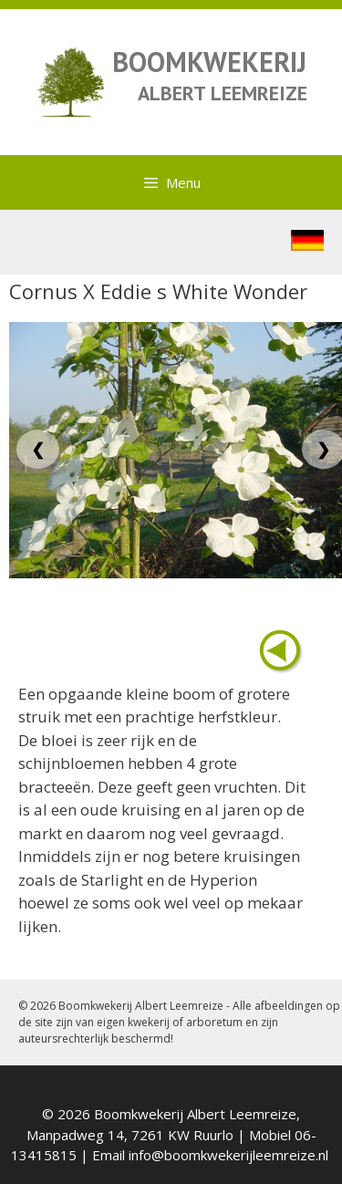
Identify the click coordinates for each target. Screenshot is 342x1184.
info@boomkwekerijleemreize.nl (228, 1155)
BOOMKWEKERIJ (209, 61)
